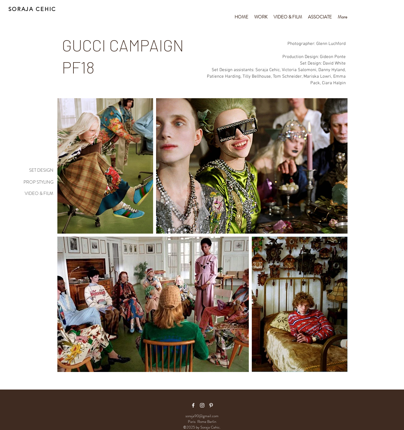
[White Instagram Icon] (202, 405)
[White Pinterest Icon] (211, 405)
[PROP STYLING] (34, 182)
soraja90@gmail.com (202, 416)
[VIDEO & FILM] (34, 194)
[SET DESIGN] (34, 170)
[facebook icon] (193, 405)
